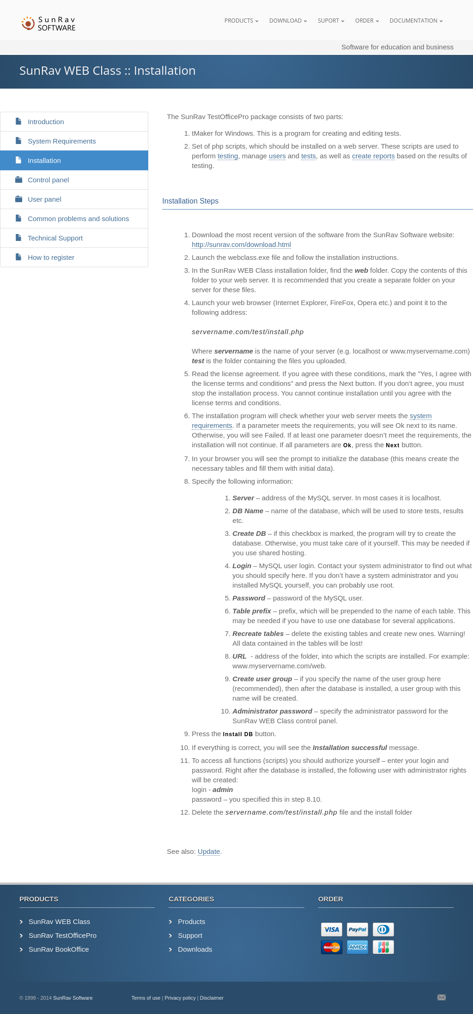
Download (285, 20)
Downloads (195, 949)
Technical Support (45, 238)
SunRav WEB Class (59, 921)
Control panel (38, 180)
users (277, 156)
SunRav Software (73, 998)
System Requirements (51, 141)
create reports (373, 156)
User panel (34, 199)
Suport (328, 20)
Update (209, 851)
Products (238, 20)
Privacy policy (179, 998)
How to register (40, 257)
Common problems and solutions (68, 218)
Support (190, 935)
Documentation (413, 20)
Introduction (35, 122)
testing (228, 156)
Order (364, 20)
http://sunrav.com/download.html (241, 244)
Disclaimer (212, 998)
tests (308, 156)
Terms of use (146, 998)
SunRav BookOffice (59, 949)
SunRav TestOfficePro (63, 935)
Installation (34, 160)
